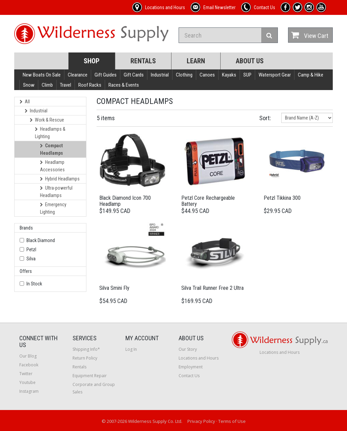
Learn (196, 61)
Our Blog (28, 356)
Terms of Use (232, 421)
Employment (191, 367)
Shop (92, 61)
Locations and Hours (199, 358)
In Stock (34, 283)
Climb (47, 85)
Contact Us (189, 376)
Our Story (188, 349)
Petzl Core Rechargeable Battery (208, 201)
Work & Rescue (47, 120)
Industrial (160, 75)
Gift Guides (106, 75)
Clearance (77, 75)
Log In (131, 349)
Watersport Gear (275, 75)
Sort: (265, 118)
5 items (106, 118)
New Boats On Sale (42, 75)
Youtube (27, 382)
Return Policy (85, 358)
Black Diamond (40, 240)
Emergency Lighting (53, 208)
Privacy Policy (201, 421)
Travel (65, 85)
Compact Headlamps (51, 149)
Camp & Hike (310, 75)
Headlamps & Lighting (50, 132)
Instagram (29, 391)
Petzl (31, 249)
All (25, 101)
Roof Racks (89, 85)
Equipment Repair (90, 376)
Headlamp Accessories (52, 165)
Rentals (143, 61)
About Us (250, 61)
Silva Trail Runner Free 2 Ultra (212, 288)
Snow (29, 85)
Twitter (26, 373)
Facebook (28, 365)
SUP (247, 75)
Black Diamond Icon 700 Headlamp (125, 201)
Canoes (207, 75)
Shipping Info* (86, 349)
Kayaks (229, 75)
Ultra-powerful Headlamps (56, 191)
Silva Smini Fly (114, 288)
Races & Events (123, 85)
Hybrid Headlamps (60, 178)
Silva (31, 258)
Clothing (184, 75)
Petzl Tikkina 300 (282, 198)
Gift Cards (134, 75)
